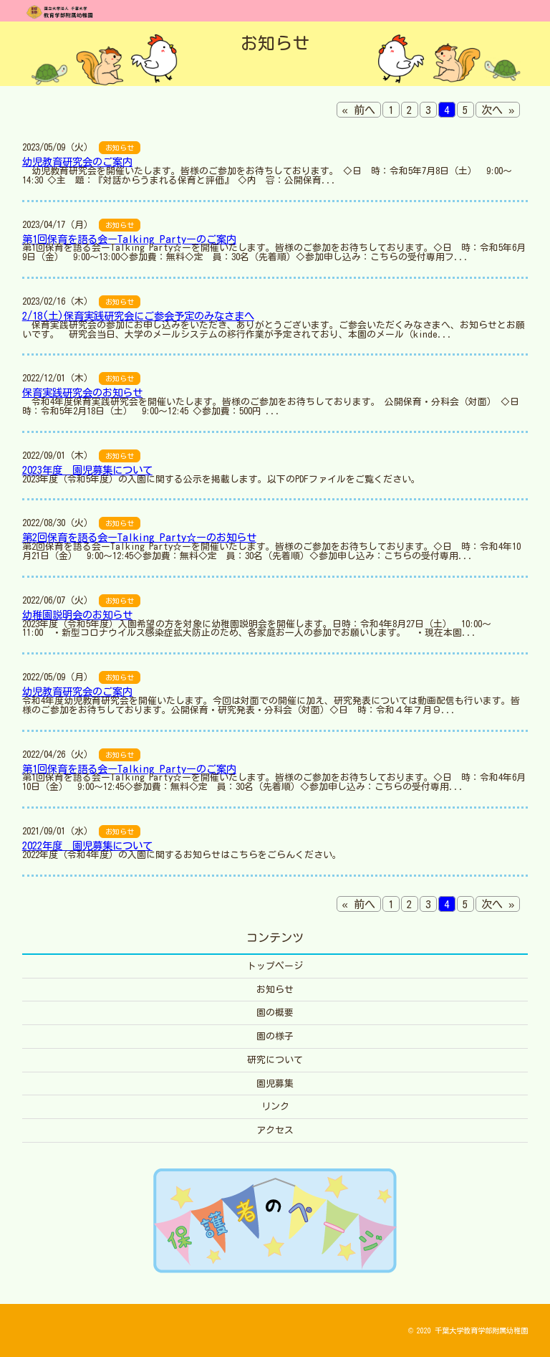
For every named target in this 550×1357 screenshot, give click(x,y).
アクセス (275, 1130)
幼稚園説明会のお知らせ (77, 614)
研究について (275, 1060)
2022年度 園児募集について (87, 845)
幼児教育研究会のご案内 (77, 161)
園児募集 (275, 1083)
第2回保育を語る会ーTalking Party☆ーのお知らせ (139, 537)
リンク (275, 1106)
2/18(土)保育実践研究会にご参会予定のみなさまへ (138, 315)
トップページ (275, 966)
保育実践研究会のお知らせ (82, 392)
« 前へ (358, 110)
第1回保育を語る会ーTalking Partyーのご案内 (129, 239)
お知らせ (275, 989)
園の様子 (275, 1036)
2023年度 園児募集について (87, 470)
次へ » (497, 110)
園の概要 (275, 1012)
